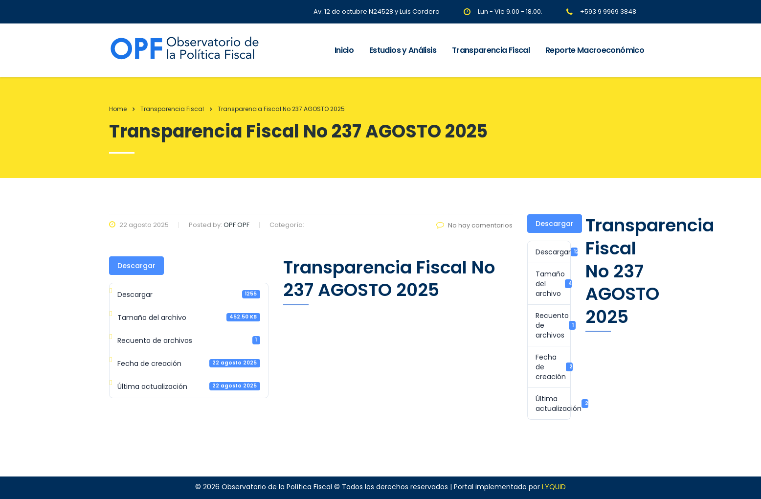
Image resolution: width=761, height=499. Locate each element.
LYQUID (554, 487)
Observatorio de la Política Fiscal (277, 487)
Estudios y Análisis (402, 50)
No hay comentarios (474, 225)
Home (118, 109)
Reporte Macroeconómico (594, 50)
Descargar (136, 266)
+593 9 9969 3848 (608, 11)
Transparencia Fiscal (491, 50)
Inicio (344, 50)
